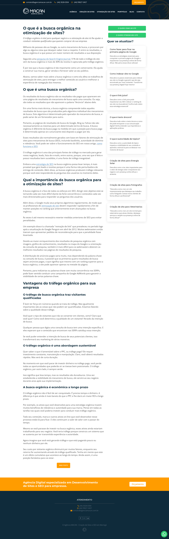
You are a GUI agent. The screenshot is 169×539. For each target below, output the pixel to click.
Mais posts (63, 465)
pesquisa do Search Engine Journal (53, 58)
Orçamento (139, 2)
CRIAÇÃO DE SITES (86, 12)
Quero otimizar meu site (127, 35)
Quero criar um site (127, 28)
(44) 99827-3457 (79, 2)
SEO (41, 486)
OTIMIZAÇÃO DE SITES (106, 12)
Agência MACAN (70, 525)
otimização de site (50, 205)
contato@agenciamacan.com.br (37, 2)
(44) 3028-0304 (61, 2)
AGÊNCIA (73, 12)
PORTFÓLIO (122, 12)
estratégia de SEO (44, 164)
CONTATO (141, 12)
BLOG (132, 12)
